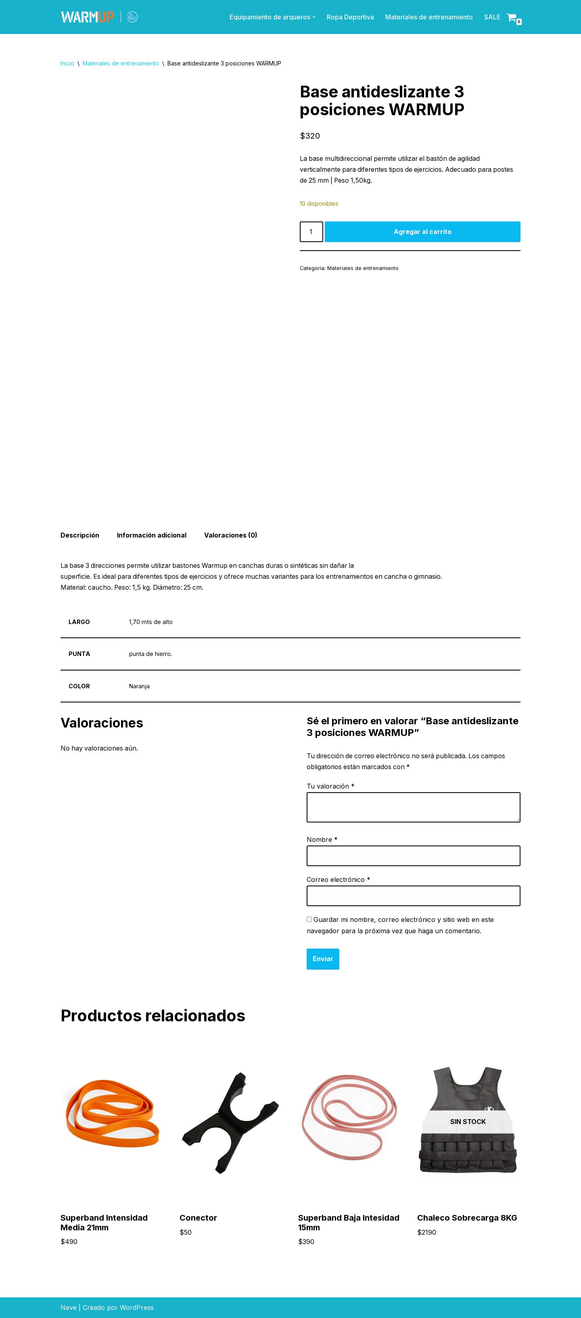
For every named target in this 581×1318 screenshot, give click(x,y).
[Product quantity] (311, 232)
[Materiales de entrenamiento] (99, 17)
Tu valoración (331, 787)
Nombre (322, 839)
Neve (69, 1307)
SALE (492, 17)
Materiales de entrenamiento (429, 17)
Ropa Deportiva (350, 17)
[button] (314, 17)
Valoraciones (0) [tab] (231, 536)
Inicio (67, 63)
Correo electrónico (338, 879)
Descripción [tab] (80, 536)
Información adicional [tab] (152, 536)
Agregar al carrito (422, 232)
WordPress (137, 1307)
